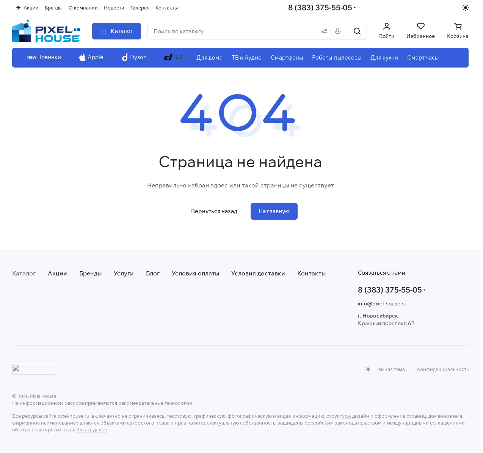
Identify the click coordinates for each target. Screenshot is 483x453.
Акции (57, 273)
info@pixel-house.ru (382, 303)
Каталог (24, 273)
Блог (153, 273)
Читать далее (91, 429)
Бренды (90, 273)
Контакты (311, 273)
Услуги (124, 273)
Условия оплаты (195, 273)
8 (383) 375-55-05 (320, 7)
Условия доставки (258, 273)
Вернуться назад (214, 211)
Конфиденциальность (443, 369)
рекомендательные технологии (155, 403)
